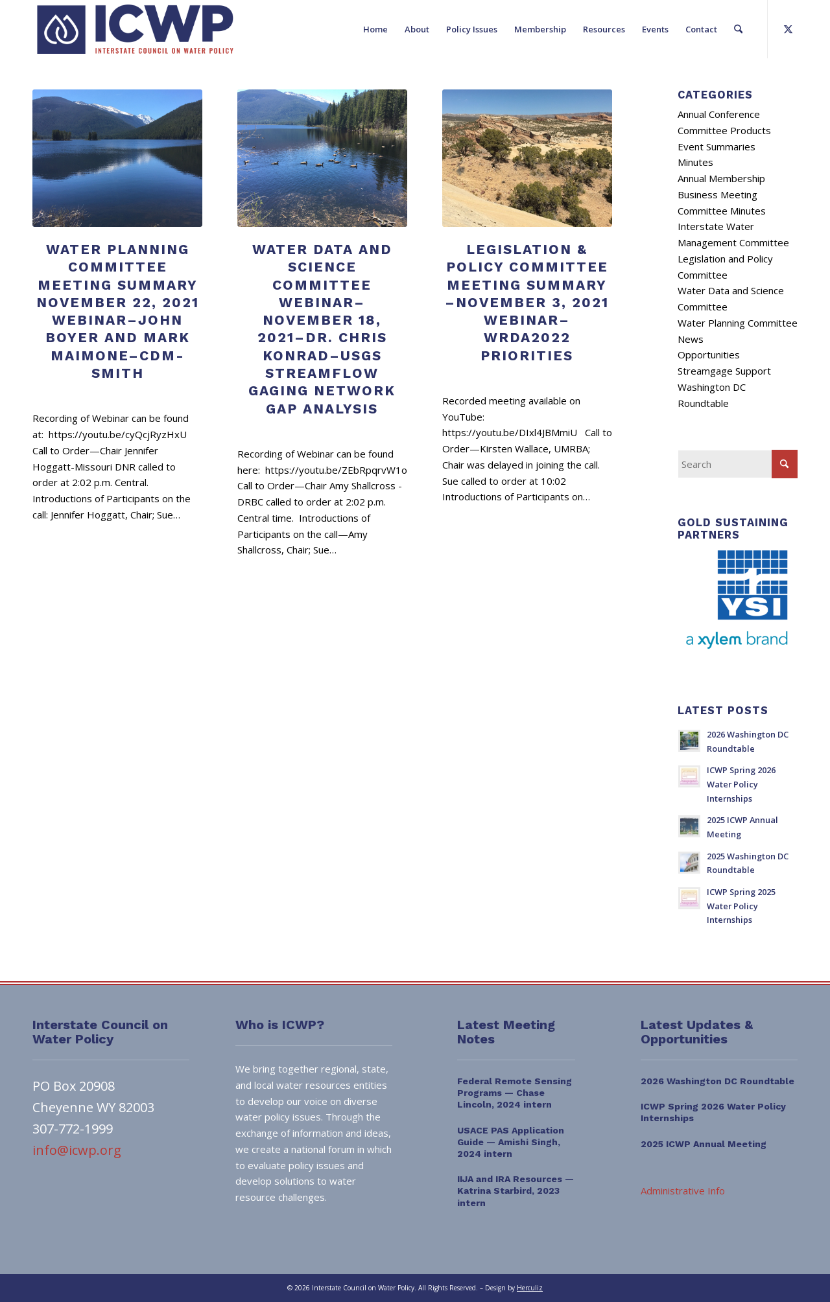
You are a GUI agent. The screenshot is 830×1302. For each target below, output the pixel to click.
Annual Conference (719, 114)
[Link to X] (788, 28)
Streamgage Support (724, 370)
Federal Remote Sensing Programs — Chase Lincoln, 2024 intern (514, 1093)
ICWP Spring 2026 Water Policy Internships (741, 784)
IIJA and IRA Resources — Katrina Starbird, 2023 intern (515, 1190)
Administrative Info (683, 1190)
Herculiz (530, 1287)
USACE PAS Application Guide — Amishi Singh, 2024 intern (510, 1142)
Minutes (695, 162)
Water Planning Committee (738, 322)
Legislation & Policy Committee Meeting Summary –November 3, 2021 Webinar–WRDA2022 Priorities (527, 302)
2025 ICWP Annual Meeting (703, 1144)
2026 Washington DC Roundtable (717, 1081)
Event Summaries (716, 146)
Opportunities (709, 354)
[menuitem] (375, 29)
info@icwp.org (76, 1150)
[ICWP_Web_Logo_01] (135, 29)
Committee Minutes (722, 210)
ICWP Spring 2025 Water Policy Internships (741, 905)
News (691, 338)
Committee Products (724, 130)
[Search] (738, 29)
